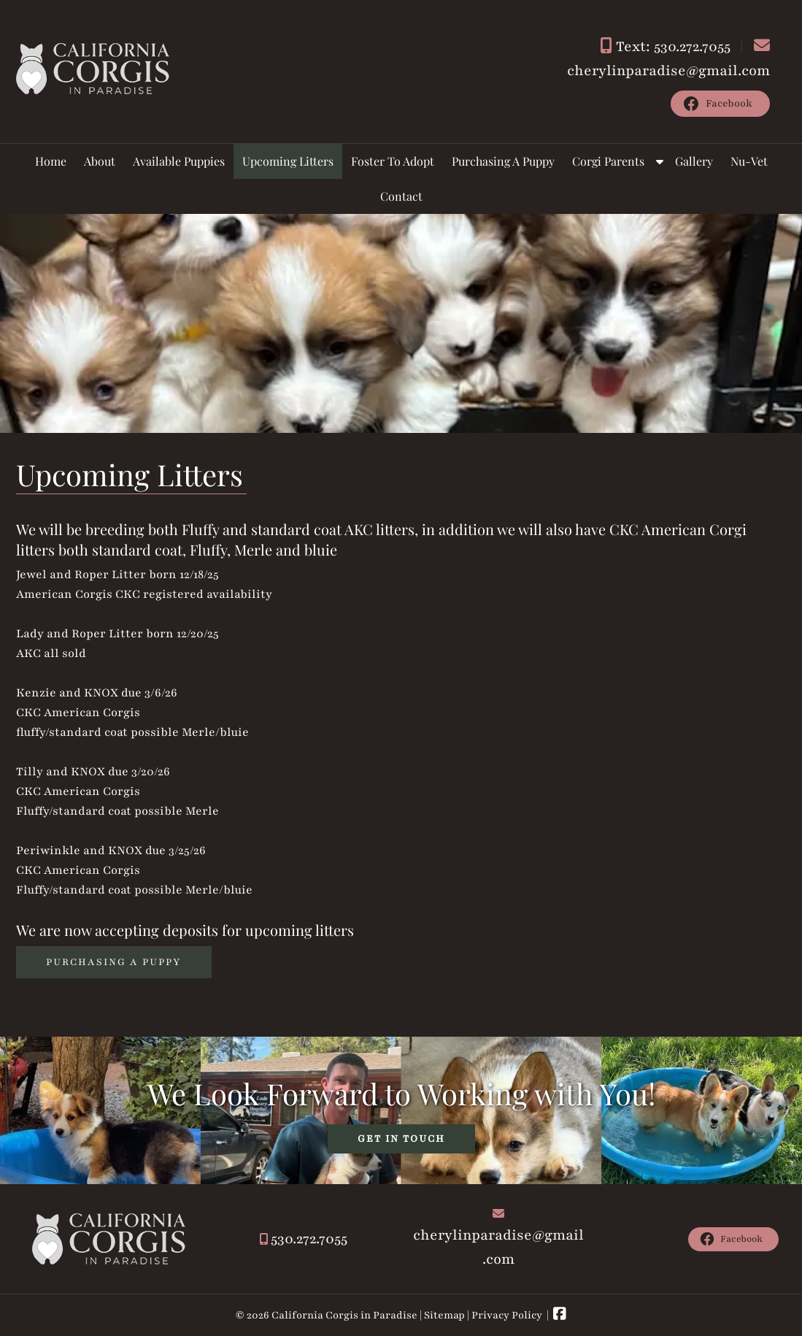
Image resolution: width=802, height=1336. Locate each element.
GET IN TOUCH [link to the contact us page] (401, 1138)
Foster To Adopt (392, 161)
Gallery (694, 161)
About (99, 161)
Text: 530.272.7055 (673, 46)
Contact (401, 196)
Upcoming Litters (287, 161)
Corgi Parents (608, 161)
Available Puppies (179, 161)
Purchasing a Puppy (114, 962)
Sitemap (444, 1315)
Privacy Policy (506, 1315)
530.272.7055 (309, 1238)
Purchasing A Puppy (503, 161)
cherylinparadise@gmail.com (668, 70)
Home (50, 161)
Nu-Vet (749, 161)
